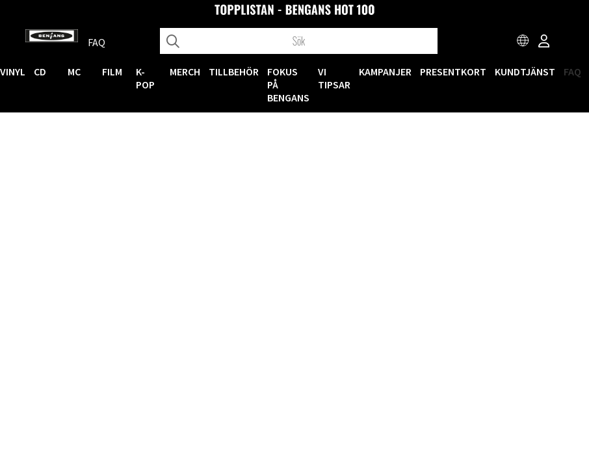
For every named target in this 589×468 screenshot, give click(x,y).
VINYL (12, 71)
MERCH (185, 71)
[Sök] (299, 41)
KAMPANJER (385, 71)
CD (40, 71)
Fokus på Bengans (288, 84)
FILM (112, 71)
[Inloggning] (544, 42)
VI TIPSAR (334, 78)
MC (74, 71)
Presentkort (453, 71)
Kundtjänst (525, 71)
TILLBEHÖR (234, 71)
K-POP (145, 78)
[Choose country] (523, 42)
